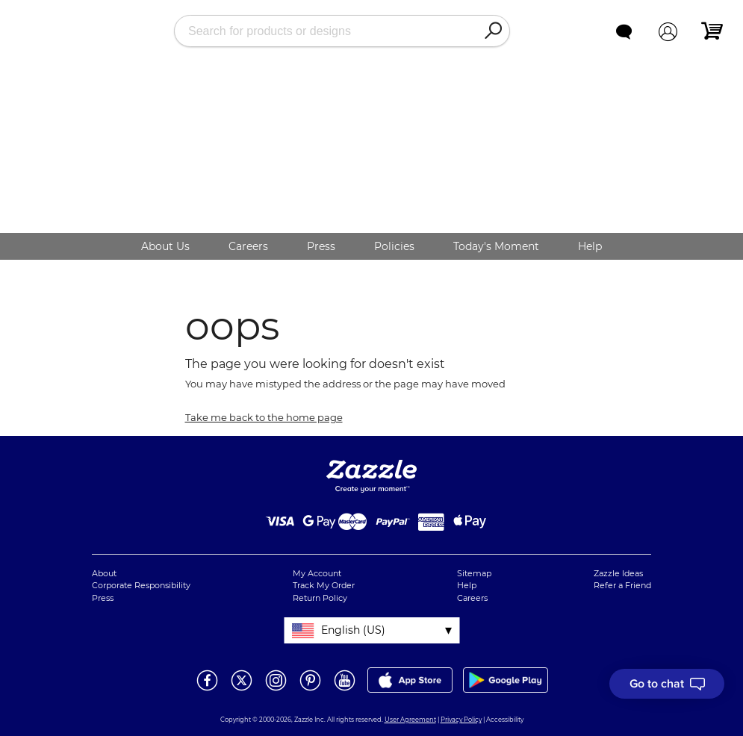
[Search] (492, 31)
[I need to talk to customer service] (666, 684)
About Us (165, 246)
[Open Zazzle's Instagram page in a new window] (276, 689)
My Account (317, 573)
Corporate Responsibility (141, 585)
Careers (248, 246)
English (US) (353, 630)
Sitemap (474, 573)
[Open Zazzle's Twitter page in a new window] (241, 689)
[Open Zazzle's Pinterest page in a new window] (310, 689)
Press (321, 246)
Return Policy (320, 598)
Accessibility (504, 719)
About (104, 573)
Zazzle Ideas (618, 573)
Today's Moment (496, 246)
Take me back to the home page (264, 417)
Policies (394, 246)
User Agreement (410, 719)
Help (590, 246)
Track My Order (324, 585)
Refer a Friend (622, 585)
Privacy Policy (461, 719)
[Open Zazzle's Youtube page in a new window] (344, 689)
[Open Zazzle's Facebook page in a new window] (207, 689)
